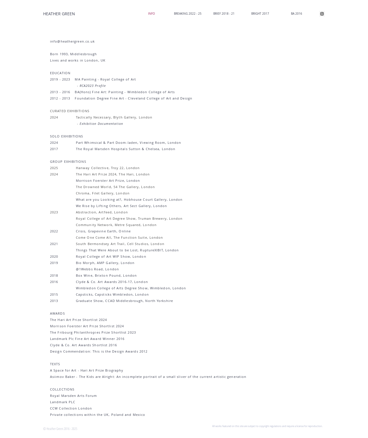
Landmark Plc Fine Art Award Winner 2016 (87, 338)
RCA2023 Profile (93, 85)
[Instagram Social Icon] (322, 14)
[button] (188, 14)
